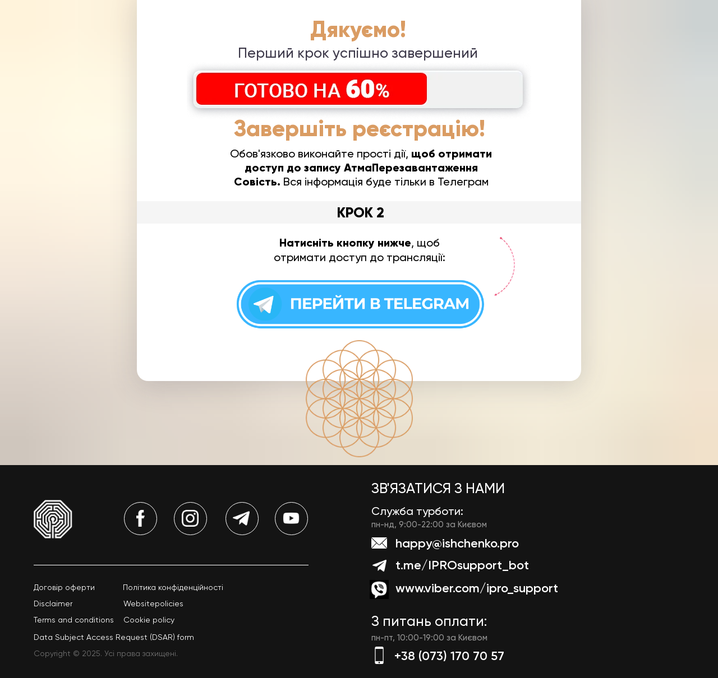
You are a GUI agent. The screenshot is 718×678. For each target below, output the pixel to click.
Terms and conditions (74, 619)
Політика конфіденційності (173, 587)
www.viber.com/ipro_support (476, 588)
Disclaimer (53, 603)
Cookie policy (148, 619)
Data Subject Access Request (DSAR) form (114, 637)
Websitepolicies (153, 603)
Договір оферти (64, 587)
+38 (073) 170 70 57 (449, 655)
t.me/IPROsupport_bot (462, 565)
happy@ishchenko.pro (457, 543)
